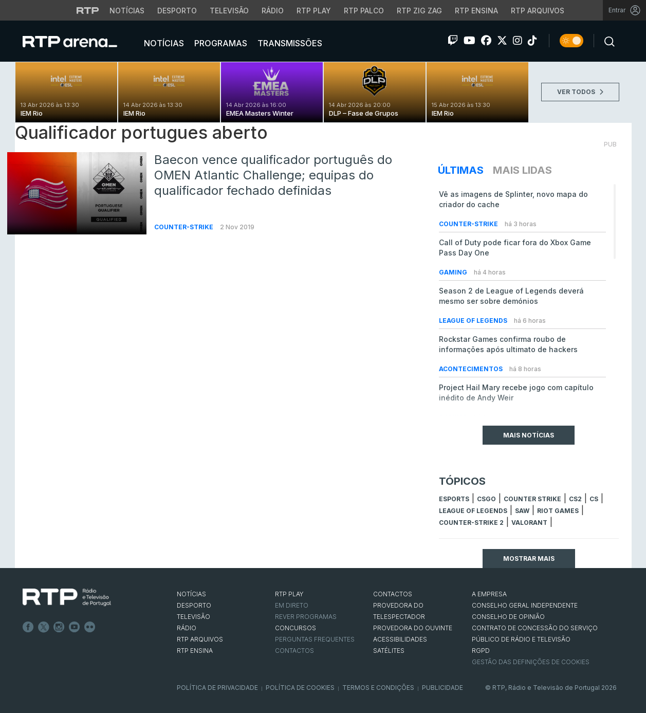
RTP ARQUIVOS (200, 639)
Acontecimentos (471, 369)
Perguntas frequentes (315, 639)
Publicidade (442, 687)
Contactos (294, 650)
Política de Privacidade (217, 687)
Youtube (74, 627)
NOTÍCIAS (191, 594)
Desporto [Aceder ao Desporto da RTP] (177, 10)
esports (454, 499)
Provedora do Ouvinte (412, 628)
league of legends (473, 511)
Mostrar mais (529, 558)
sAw (522, 511)
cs (593, 499)
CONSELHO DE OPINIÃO (508, 616)
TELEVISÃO (193, 616)
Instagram (59, 627)
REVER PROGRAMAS (306, 616)
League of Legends (474, 320)
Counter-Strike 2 (471, 522)
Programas (219, 43)
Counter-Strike (184, 227)
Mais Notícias (528, 435)
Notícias (163, 43)
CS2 (575, 499)
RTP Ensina (195, 650)
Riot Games (558, 511)
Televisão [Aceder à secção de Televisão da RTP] (229, 10)
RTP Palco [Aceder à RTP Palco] (364, 10)
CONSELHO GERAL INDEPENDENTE (525, 605)
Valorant (529, 522)
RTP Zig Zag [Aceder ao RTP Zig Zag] (419, 10)
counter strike (532, 499)
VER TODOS (580, 92)
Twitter (43, 627)
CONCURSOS (295, 628)
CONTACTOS (392, 594)
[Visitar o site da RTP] (88, 10)
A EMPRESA (489, 594)
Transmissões (288, 43)
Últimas (461, 170)
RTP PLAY (289, 594)
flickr (90, 627)
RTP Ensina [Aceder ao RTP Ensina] (476, 10)
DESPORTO (194, 605)
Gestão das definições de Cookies (530, 662)
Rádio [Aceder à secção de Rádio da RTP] (273, 10)
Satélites (388, 650)
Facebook (28, 627)
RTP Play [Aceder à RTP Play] (314, 10)
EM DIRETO (291, 605)
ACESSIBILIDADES (400, 639)
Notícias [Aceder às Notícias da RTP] (126, 10)
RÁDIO (186, 628)
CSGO (486, 499)
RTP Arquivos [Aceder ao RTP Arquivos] (537, 10)
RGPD (481, 650)
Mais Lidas (522, 170)
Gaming (454, 272)
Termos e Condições (378, 687)
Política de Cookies (300, 687)
